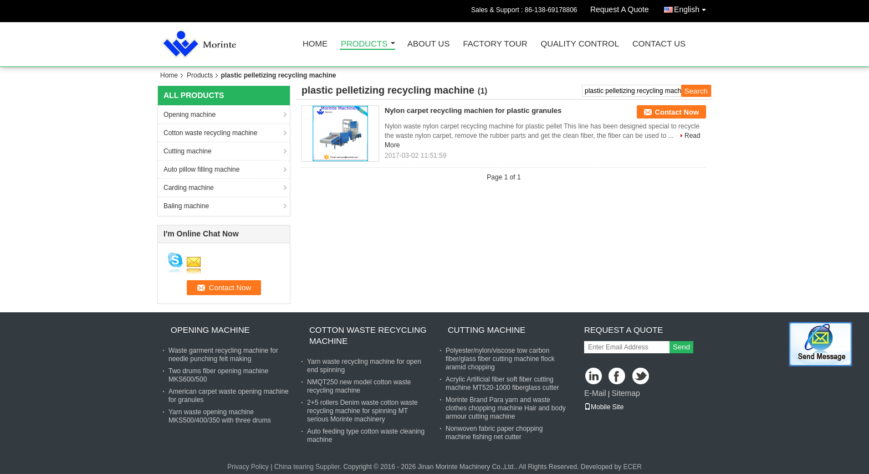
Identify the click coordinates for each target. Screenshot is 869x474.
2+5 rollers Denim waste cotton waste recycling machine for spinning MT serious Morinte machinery (362, 411)
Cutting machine (187, 151)
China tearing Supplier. (309, 467)
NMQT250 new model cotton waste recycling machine (359, 386)
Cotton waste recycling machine (210, 133)
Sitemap (625, 393)
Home (315, 44)
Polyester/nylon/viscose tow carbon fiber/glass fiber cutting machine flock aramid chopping (500, 359)
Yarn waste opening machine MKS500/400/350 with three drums (219, 416)
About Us (428, 44)
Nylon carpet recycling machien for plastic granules (473, 110)
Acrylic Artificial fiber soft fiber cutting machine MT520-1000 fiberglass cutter (502, 383)
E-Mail (595, 393)
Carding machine (188, 188)
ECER (632, 467)
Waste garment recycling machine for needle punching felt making (223, 355)
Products (364, 44)
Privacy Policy (248, 467)
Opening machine (189, 114)
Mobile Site (603, 407)
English (693, 7)
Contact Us (659, 44)
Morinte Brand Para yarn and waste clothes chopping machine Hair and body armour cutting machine (506, 408)
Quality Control (580, 44)
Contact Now (677, 112)
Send (681, 347)
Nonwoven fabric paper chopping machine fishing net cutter (494, 433)
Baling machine (186, 206)
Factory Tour (495, 44)
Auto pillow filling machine (201, 169)
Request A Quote (619, 9)
